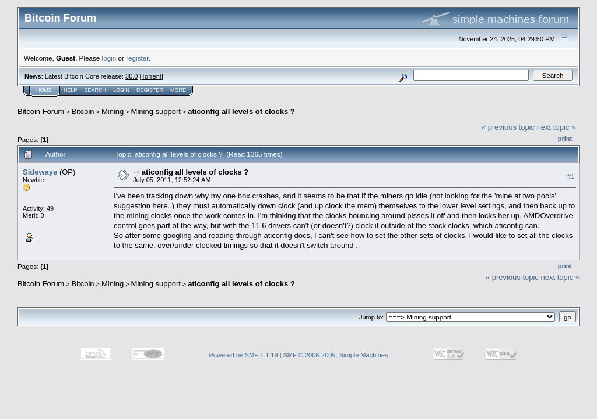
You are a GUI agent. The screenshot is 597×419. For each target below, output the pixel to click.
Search (96, 90)
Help (71, 90)
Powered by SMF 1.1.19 (243, 354)
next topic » (556, 127)
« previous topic (508, 127)
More (178, 90)
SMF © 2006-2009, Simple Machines (335, 354)
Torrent (151, 76)
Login (121, 90)
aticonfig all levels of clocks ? (241, 111)
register (137, 58)
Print (565, 138)
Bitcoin (83, 111)
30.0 (131, 76)
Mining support (156, 111)
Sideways (40, 172)
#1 (570, 176)
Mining (112, 111)
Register (149, 90)
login (109, 58)
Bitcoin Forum (40, 111)
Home (44, 90)
